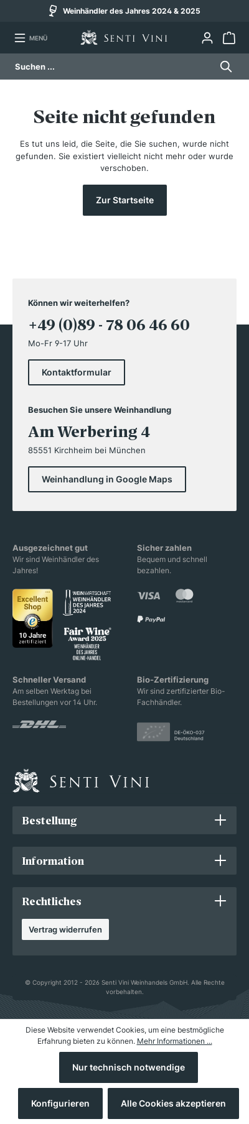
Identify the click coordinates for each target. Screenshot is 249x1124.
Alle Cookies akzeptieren (173, 1103)
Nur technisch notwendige (128, 1067)
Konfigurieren (60, 1103)
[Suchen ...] (113, 66)
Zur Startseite (125, 200)
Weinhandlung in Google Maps (107, 479)
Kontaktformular (76, 372)
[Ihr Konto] (207, 38)
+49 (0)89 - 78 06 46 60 (109, 324)
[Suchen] (222, 66)
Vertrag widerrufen (65, 929)
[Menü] (30, 38)
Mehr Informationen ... (174, 1041)
